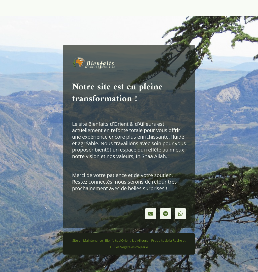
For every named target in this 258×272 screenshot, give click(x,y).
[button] (150, 213)
